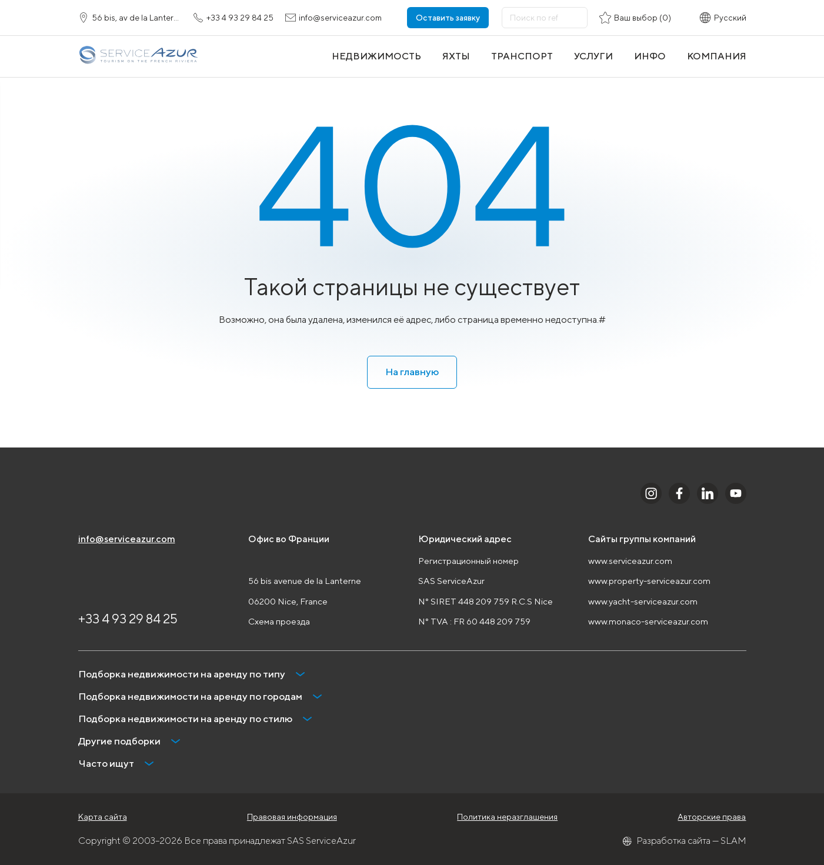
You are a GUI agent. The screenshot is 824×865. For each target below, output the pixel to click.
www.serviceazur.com (630, 561)
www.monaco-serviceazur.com (648, 621)
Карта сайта (102, 816)
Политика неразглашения (507, 816)
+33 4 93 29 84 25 (128, 618)
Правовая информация (292, 816)
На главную (412, 372)
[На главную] (138, 56)
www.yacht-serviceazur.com (643, 601)
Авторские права (712, 816)
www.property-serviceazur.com (649, 581)
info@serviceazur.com (126, 539)
